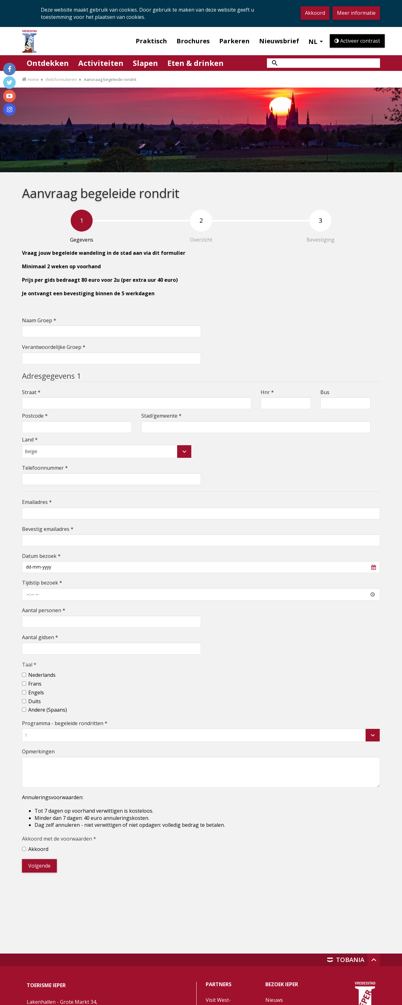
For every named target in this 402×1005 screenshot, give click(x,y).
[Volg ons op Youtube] (9, 96)
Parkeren (234, 41)
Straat (31, 392)
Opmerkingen (38, 751)
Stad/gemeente (161, 415)
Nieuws (274, 1000)
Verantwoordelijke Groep (53, 347)
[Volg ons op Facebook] (9, 69)
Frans (34, 683)
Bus (324, 392)
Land (30, 439)
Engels (36, 692)
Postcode (35, 415)
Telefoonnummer (45, 467)
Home (33, 79)
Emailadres (37, 502)
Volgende (39, 865)
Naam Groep (39, 320)
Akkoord (315, 12)
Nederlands (42, 674)
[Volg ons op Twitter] (9, 82)
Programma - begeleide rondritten (64, 723)
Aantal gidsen (40, 637)
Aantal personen (43, 610)
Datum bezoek (41, 556)
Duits (34, 701)
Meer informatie (356, 12)
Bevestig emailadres (47, 529)
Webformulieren (61, 79)
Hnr (267, 392)
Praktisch (151, 41)
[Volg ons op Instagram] (9, 109)
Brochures (193, 41)
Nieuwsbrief (279, 41)
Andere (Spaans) (47, 709)
